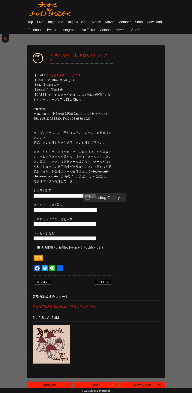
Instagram (68, 30)
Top (30, 22)
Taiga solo (55, 22)
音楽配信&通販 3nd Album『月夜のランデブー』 (65, 306)
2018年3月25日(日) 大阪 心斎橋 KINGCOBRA (103, 282)
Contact (105, 30)
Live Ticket (88, 30)
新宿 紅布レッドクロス (65, 75)
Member (124, 22)
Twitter (51, 30)
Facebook (35, 30)
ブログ (135, 30)
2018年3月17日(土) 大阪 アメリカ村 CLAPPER (42, 282)
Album (96, 22)
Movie (109, 22)
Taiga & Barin (77, 22)
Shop (139, 22)
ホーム (121, 30)
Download (154, 22)
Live (40, 22)
